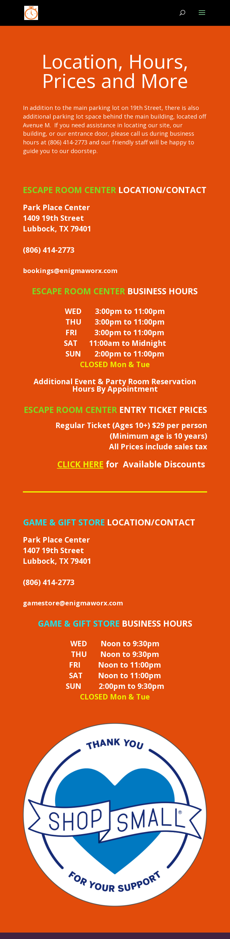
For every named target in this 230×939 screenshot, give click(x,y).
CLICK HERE (80, 464)
